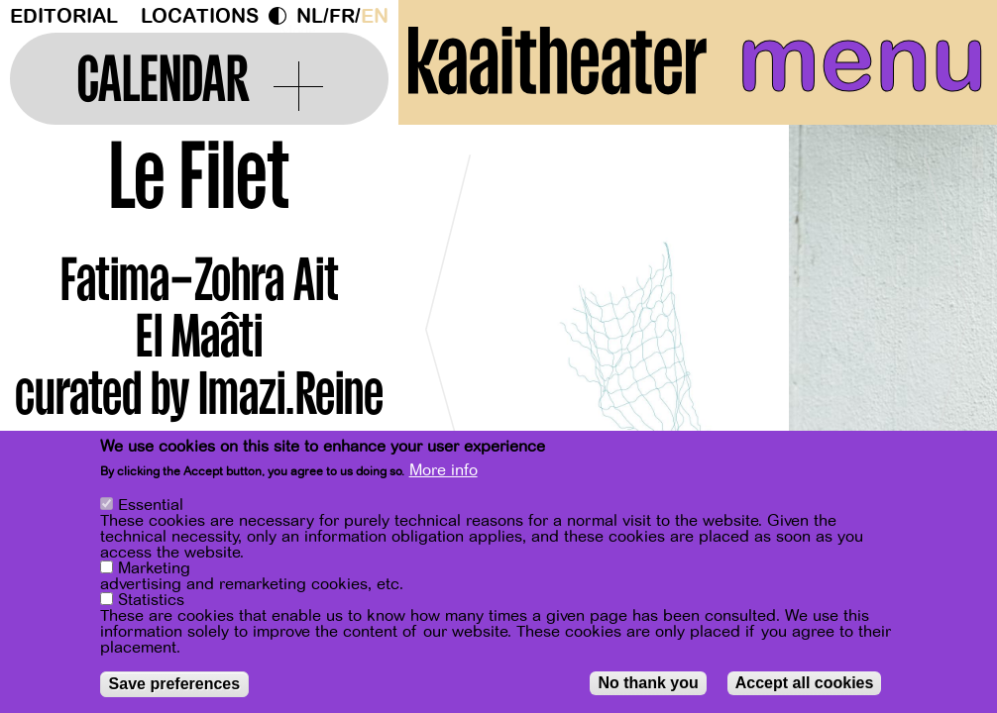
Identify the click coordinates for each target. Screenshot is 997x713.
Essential (150, 505)
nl (309, 16)
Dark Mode (282, 16)
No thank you (648, 682)
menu (862, 59)
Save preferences (175, 683)
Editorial (64, 16)
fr (342, 16)
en (374, 16)
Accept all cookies (804, 682)
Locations (200, 16)
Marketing (154, 568)
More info (443, 470)
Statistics (151, 600)
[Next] (947, 321)
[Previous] (448, 321)
